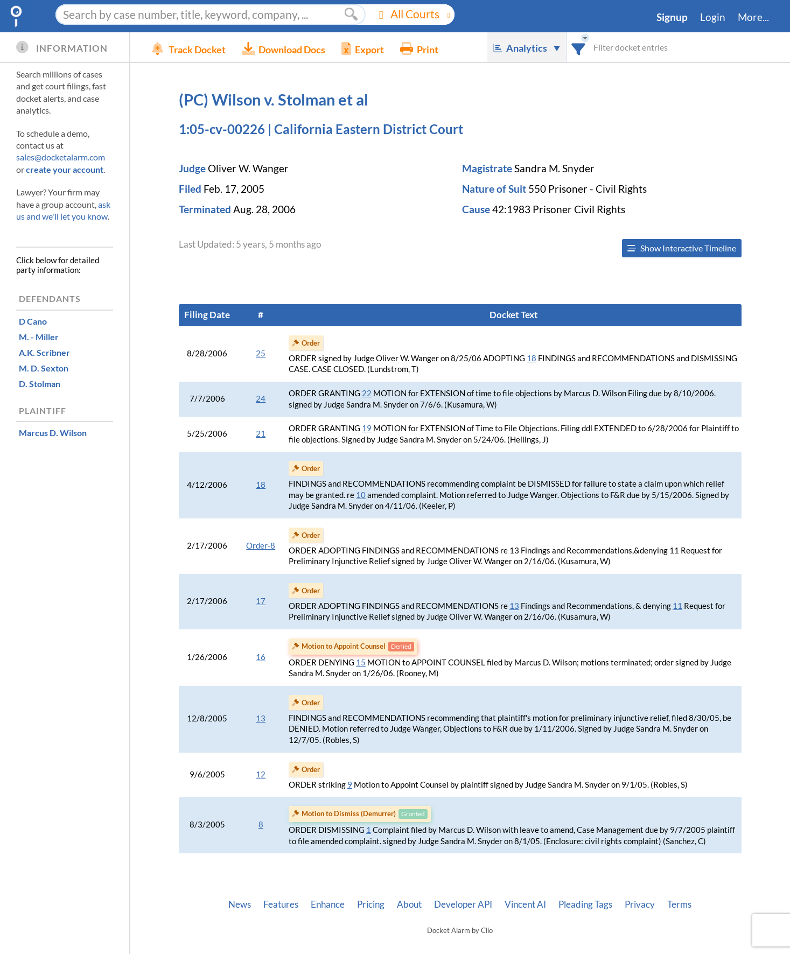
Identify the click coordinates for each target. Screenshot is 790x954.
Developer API (463, 904)
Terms (679, 904)
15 (361, 662)
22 (367, 393)
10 (361, 495)
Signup (672, 17)
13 (514, 606)
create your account (64, 169)
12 (260, 774)
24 (260, 398)
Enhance (328, 904)
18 (531, 358)
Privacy (640, 904)
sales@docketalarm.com (60, 157)
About (409, 904)
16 (260, 657)
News (239, 904)
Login (712, 17)
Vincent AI (525, 904)
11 (677, 606)
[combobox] (578, 47)
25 (260, 353)
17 (260, 601)
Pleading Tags (585, 904)
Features (280, 904)
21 (260, 433)
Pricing (370, 904)
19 (367, 428)
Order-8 (260, 545)
